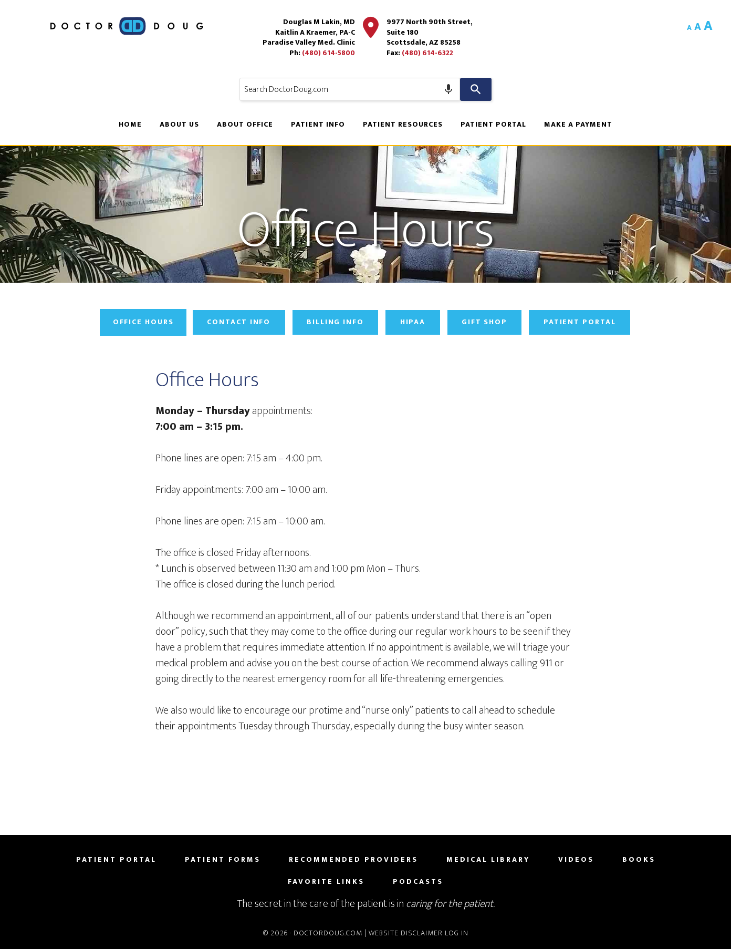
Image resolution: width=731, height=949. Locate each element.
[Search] (476, 89)
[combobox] (349, 89)
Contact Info (237, 322)
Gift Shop (486, 322)
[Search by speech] (448, 89)
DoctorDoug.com (328, 933)
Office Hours (140, 322)
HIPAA (413, 322)
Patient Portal (582, 322)
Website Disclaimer (406, 933)
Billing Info (335, 322)
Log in (456, 933)
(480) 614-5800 (328, 53)
